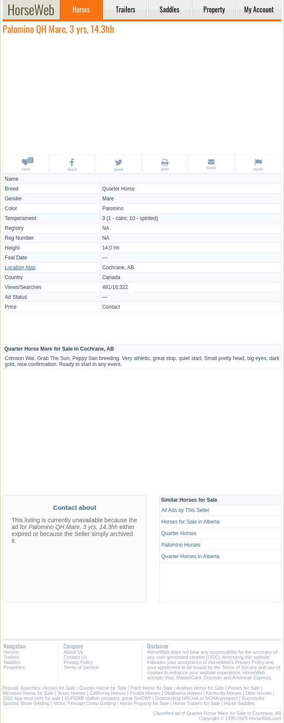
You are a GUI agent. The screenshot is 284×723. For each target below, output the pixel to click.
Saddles (12, 662)
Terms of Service (81, 667)
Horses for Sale (59, 687)
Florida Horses (145, 693)
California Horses (108, 693)
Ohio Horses (258, 693)
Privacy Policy (78, 662)
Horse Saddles (239, 703)
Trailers (11, 657)
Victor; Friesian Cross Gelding (84, 703)
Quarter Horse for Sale (103, 687)
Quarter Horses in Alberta (190, 556)
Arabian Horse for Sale (200, 687)
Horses (10, 652)
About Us (73, 652)
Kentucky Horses (224, 693)
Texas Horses (71, 693)
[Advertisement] (142, 94)
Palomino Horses (180, 545)
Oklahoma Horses (183, 693)
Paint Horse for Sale (151, 687)
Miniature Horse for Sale (28, 693)
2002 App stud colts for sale (31, 698)
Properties (14, 667)
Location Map (20, 268)
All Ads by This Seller (185, 510)
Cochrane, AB (118, 268)
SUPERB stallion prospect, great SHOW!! (107, 698)
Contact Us (75, 657)
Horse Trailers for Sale (196, 703)
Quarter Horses (178, 533)
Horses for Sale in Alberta (190, 522)
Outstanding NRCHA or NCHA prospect (196, 698)
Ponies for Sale (244, 687)
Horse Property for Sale (144, 703)
